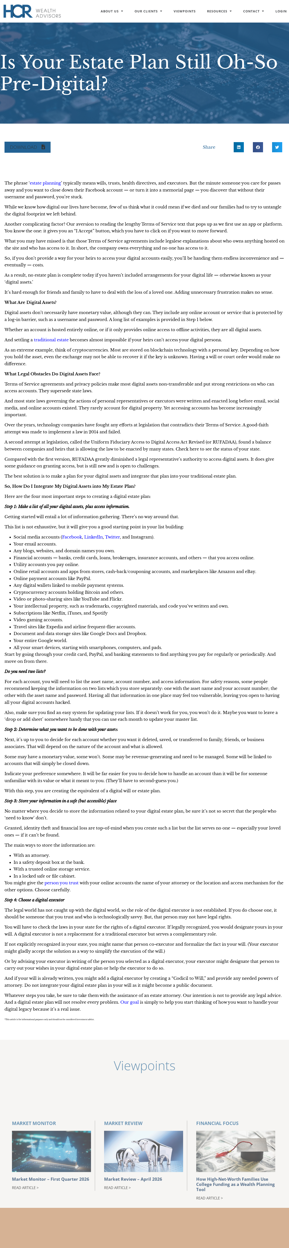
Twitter (112, 537)
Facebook (72, 537)
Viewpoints (185, 11)
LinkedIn (93, 537)
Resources (219, 11)
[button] (28, 147)
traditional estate (51, 339)
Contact (253, 11)
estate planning (45, 183)
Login (281, 11)
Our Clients (148, 11)
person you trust (61, 883)
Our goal (129, 1002)
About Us (112, 11)
